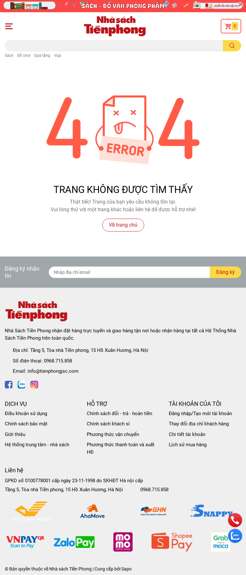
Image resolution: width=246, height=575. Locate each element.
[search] (232, 45)
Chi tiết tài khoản (187, 434)
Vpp (57, 55)
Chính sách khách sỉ (108, 424)
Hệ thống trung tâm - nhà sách (37, 445)
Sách (9, 55)
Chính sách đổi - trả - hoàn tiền (119, 413)
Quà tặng (42, 55)
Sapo (126, 568)
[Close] (240, 5)
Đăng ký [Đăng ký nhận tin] (225, 272)
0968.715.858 (58, 361)
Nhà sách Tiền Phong (70, 568)
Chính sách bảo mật (26, 424)
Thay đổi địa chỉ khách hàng (199, 424)
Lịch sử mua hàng (188, 445)
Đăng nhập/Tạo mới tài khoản (200, 413)
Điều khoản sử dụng (26, 413)
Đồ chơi (23, 55)
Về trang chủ (123, 225)
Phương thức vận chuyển (113, 434)
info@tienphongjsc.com (53, 371)
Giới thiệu (15, 434)
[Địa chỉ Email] (145, 272)
